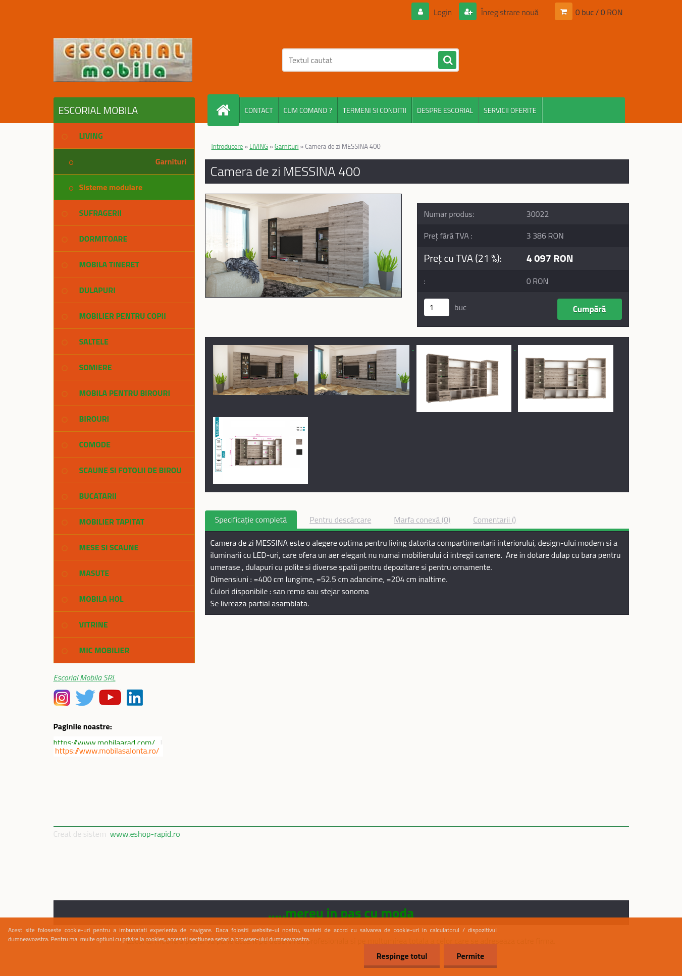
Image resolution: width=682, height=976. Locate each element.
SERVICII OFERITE (510, 110)
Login (443, 12)
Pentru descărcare (340, 519)
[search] (447, 60)
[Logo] (123, 60)
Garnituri (287, 146)
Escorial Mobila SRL (85, 677)
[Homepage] (227, 110)
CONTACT (259, 110)
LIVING (258, 146)
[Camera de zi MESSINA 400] (303, 198)
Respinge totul (401, 956)
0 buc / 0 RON (599, 12)
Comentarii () (494, 519)
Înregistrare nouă (509, 12)
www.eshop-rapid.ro (145, 834)
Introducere (227, 146)
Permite (470, 956)
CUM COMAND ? (308, 110)
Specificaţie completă (251, 519)
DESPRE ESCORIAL (445, 110)
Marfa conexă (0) (422, 519)
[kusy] (436, 307)
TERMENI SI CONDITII (374, 110)
